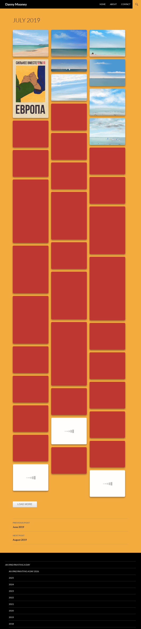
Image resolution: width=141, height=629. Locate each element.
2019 (11, 617)
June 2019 (70, 524)
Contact (125, 4)
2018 (11, 623)
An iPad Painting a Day (17, 564)
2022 (11, 597)
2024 (11, 584)
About (113, 4)
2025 (11, 578)
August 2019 (70, 537)
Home (102, 4)
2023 (11, 591)
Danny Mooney (16, 4)
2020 (11, 610)
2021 (11, 604)
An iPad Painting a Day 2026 (24, 571)
